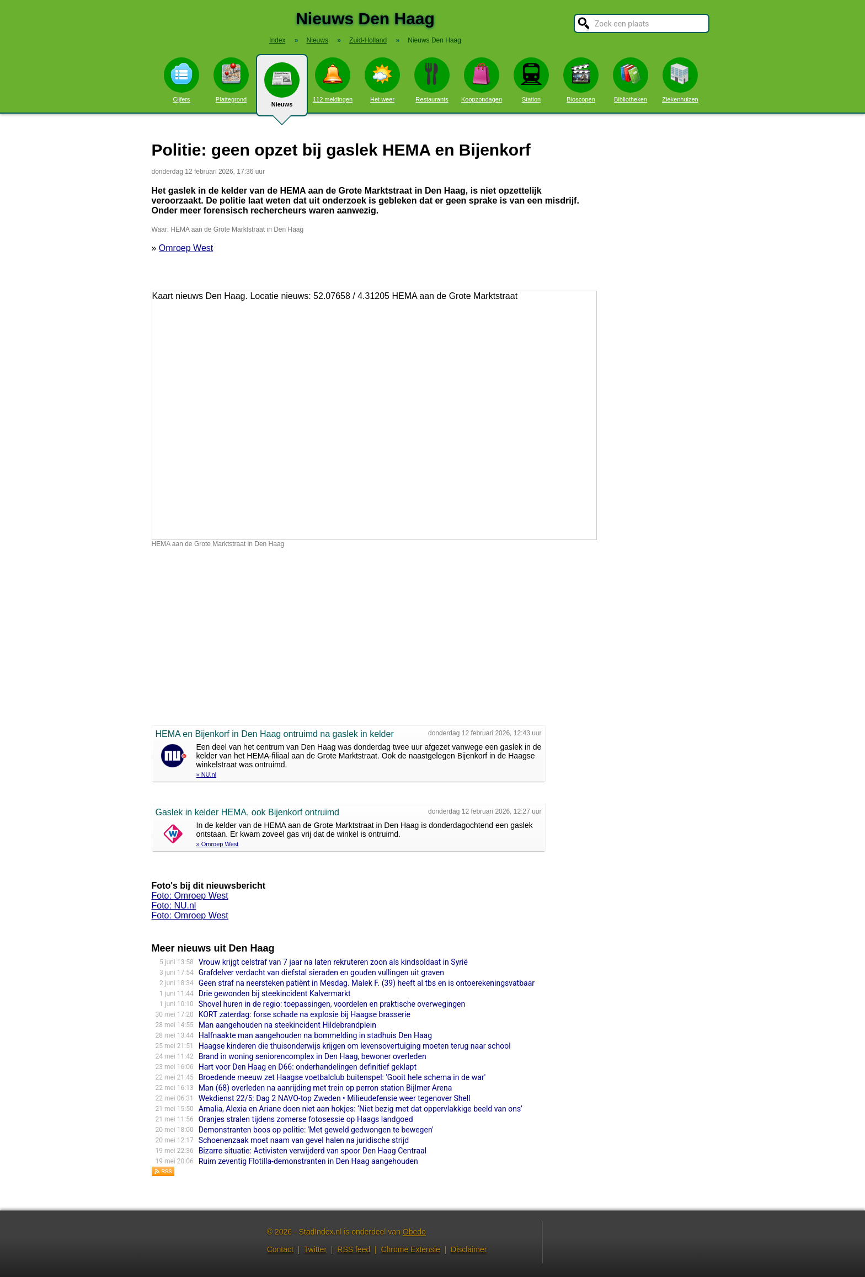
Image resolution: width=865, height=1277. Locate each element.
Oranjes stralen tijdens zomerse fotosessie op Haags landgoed (306, 1119)
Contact (280, 1249)
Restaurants (432, 80)
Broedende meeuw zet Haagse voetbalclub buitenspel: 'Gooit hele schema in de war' (342, 1077)
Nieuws (282, 89)
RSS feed (353, 1249)
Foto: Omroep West (190, 895)
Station (531, 80)
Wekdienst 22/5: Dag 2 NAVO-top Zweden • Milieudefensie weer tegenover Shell (335, 1098)
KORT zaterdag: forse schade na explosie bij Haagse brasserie (304, 1014)
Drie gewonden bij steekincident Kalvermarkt (275, 993)
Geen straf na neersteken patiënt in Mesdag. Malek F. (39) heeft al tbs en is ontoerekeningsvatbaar (367, 983)
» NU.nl (206, 774)
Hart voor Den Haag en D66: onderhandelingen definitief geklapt (308, 1066)
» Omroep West (217, 844)
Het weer (382, 80)
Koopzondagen (481, 80)
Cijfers (181, 80)
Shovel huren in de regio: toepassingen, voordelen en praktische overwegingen (332, 1004)
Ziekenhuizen (680, 80)
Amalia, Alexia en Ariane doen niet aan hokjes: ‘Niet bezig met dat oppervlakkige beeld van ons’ (360, 1108)
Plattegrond (231, 80)
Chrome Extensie (410, 1249)
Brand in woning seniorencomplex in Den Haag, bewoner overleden (312, 1056)
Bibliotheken (630, 80)
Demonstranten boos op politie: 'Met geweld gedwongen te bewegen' (316, 1129)
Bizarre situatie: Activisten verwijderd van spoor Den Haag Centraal (312, 1150)
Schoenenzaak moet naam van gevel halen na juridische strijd (304, 1140)
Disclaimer (469, 1249)
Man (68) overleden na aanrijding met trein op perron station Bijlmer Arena (325, 1087)
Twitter (315, 1249)
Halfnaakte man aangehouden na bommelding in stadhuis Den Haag (315, 1035)
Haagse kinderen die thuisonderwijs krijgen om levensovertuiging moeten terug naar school (355, 1045)
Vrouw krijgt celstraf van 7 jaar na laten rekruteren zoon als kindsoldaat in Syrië (333, 962)
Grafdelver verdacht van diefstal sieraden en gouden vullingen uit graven (321, 972)
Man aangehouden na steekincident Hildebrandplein (287, 1024)
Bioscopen (581, 80)
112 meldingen (333, 80)
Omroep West (186, 248)
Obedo (414, 1231)
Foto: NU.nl (174, 905)
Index (277, 40)
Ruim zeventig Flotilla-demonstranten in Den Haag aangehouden (308, 1161)
